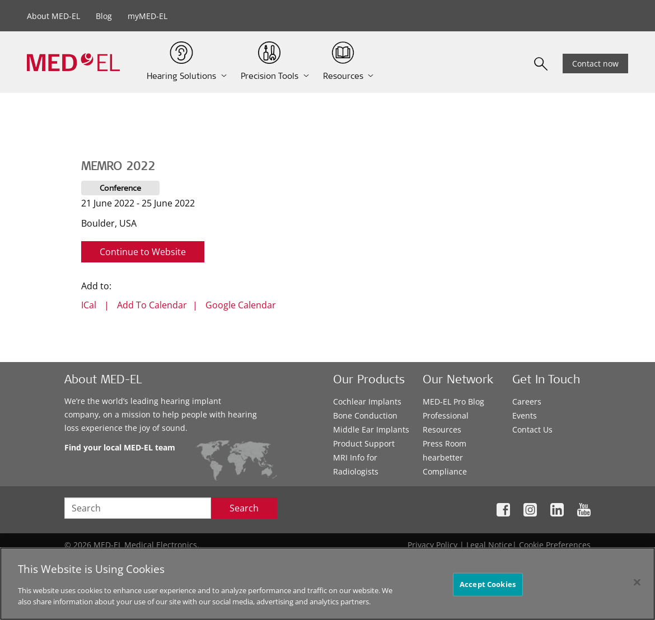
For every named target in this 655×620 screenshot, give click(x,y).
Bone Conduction (365, 415)
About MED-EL (53, 16)
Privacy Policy (432, 544)
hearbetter (443, 457)
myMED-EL (147, 16)
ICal (88, 305)
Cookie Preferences (555, 544)
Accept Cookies (488, 588)
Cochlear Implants (367, 401)
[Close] (637, 586)
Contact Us (532, 429)
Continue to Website (143, 252)
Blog (104, 16)
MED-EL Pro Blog (453, 401)
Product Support (364, 443)
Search (244, 508)
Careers (526, 401)
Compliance (445, 471)
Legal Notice (489, 544)
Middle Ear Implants (371, 429)
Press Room (444, 443)
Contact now (595, 63)
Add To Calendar (152, 305)
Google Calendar (240, 305)
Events (524, 415)
